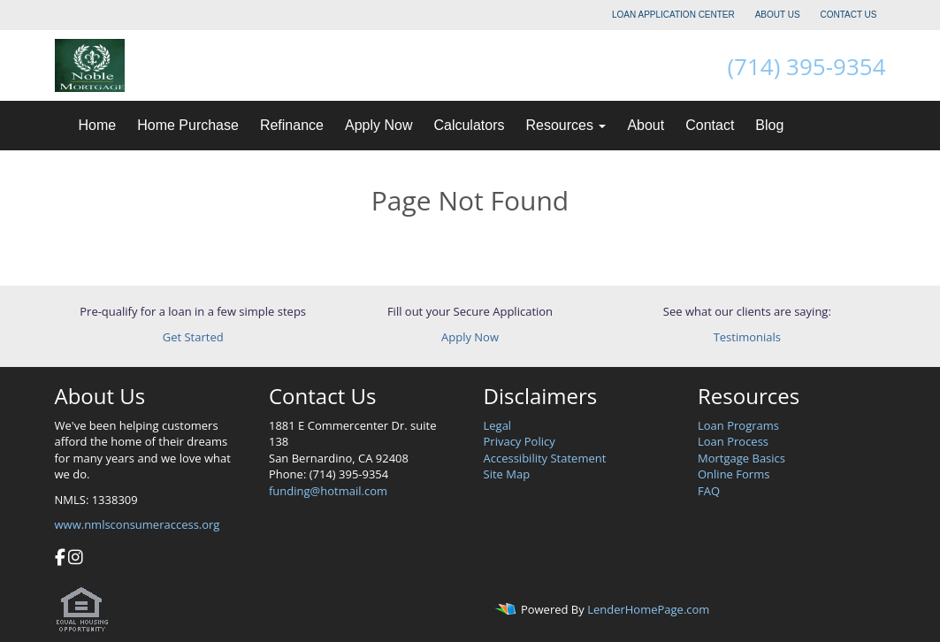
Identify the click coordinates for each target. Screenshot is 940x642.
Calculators (468, 125)
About (645, 125)
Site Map (507, 474)
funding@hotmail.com (328, 491)
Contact (709, 125)
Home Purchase (188, 125)
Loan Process (733, 441)
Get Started (193, 337)
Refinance (292, 125)
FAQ (709, 491)
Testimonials (747, 337)
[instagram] (75, 559)
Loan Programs (738, 425)
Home (98, 125)
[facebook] (60, 559)
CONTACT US (848, 14)
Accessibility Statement (545, 458)
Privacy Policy (519, 441)
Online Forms (733, 474)
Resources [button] (565, 125)
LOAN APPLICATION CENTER (673, 14)
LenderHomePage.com (648, 610)
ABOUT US (777, 14)
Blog (769, 125)
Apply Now (378, 125)
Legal (498, 425)
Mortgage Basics (741, 458)
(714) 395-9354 (806, 66)
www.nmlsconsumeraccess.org (137, 524)
